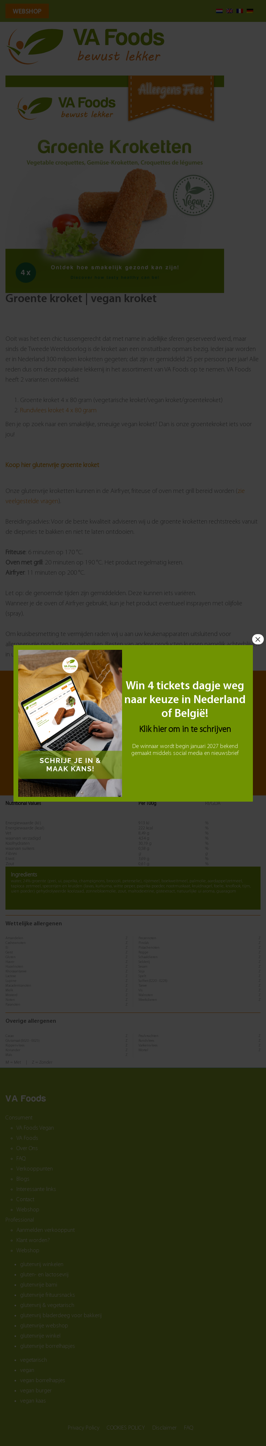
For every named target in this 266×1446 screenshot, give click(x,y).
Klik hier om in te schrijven (185, 729)
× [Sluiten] (257, 639)
